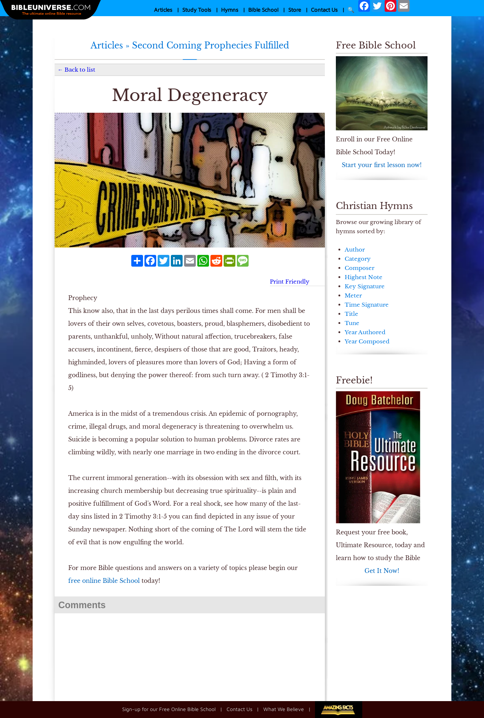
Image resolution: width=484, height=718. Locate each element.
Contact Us (324, 10)
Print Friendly (289, 281)
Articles (163, 10)
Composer (359, 267)
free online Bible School (104, 580)
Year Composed (367, 341)
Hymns (229, 10)
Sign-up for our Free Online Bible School (169, 709)
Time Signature (367, 304)
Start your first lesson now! (382, 165)
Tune (352, 323)
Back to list (80, 69)
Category (358, 258)
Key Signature (365, 286)
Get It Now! (381, 570)
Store (294, 10)
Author (355, 249)
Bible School (263, 10)
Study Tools (196, 10)
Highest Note (363, 277)
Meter (353, 295)
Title (351, 313)
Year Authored (365, 332)
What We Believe (283, 709)
